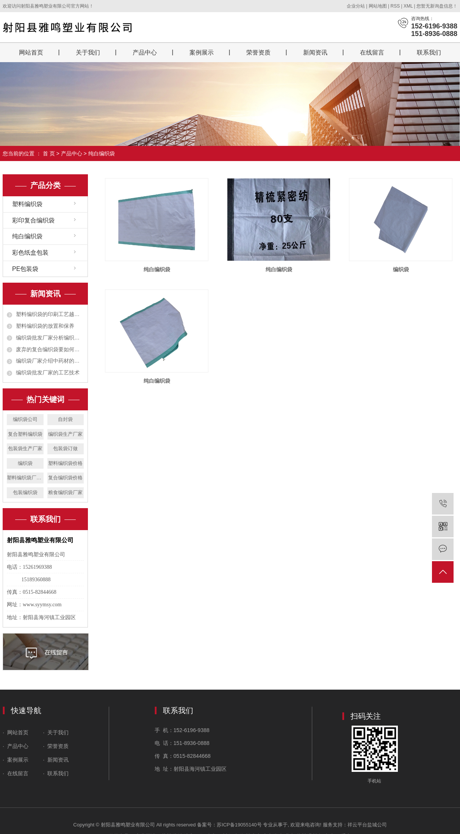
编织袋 (25, 463)
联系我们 (429, 52)
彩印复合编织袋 (33, 220)
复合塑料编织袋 (25, 434)
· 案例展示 (15, 760)
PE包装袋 (25, 269)
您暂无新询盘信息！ (436, 6)
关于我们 (88, 52)
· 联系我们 (56, 773)
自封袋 (65, 419)
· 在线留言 (15, 773)
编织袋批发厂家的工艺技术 (48, 372)
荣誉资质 (258, 52)
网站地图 (378, 6)
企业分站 (356, 6)
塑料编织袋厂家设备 (25, 477)
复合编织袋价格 (65, 477)
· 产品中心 (16, 746)
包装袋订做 (65, 448)
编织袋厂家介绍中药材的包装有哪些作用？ (50, 361)
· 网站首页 (16, 732)
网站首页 (31, 52)
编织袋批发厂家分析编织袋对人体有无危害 (50, 338)
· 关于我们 (55, 732)
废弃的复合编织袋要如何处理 (50, 349)
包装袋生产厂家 (25, 448)
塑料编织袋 (27, 204)
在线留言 (372, 52)
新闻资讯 (315, 52)
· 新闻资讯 (56, 760)
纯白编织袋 (101, 153)
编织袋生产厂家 (65, 434)
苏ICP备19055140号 (239, 825)
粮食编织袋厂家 (65, 492)
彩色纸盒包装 (30, 252)
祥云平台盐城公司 (367, 825)
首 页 (49, 153)
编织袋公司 (25, 419)
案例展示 (201, 52)
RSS (395, 6)
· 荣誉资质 (56, 746)
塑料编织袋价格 (65, 463)
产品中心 (145, 52)
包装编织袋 (25, 492)
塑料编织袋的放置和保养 (45, 326)
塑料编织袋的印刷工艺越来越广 (50, 314)
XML (408, 6)
